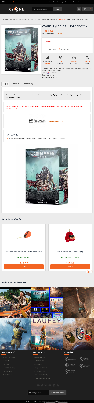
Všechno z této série (56, 121)
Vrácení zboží (6, 371)
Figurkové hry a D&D (29, 138)
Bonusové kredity (8, 368)
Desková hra (57, 68)
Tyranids (62, 138)
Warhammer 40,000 (44, 138)
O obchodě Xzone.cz (40, 361)
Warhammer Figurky (83, 68)
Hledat (57, 9)
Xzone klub (6, 361)
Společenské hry (15, 138)
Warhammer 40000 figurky (51, 70)
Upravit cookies (7, 375)
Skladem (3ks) (25, 257)
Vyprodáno (48, 41)
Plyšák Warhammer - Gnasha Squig (70, 252)
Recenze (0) (28, 84)
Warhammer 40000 (68, 68)
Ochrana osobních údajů (42, 378)
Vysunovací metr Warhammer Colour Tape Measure (24, 252)
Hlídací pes (63, 49)
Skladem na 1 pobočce (72, 257)
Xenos (55, 138)
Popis (5, 84)
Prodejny (60, 2)
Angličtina (52, 73)
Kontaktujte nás (39, 357)
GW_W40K (50, 75)
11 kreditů (58, 33)
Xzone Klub (77, 2)
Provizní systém (39, 371)
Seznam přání (51, 49)
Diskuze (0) (15, 84)
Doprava (68, 2)
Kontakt (52, 2)
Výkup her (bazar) (40, 368)
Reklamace (37, 364)
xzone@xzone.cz (11, 2)
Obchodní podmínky (40, 375)
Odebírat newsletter (57, 393)
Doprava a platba (8, 357)
